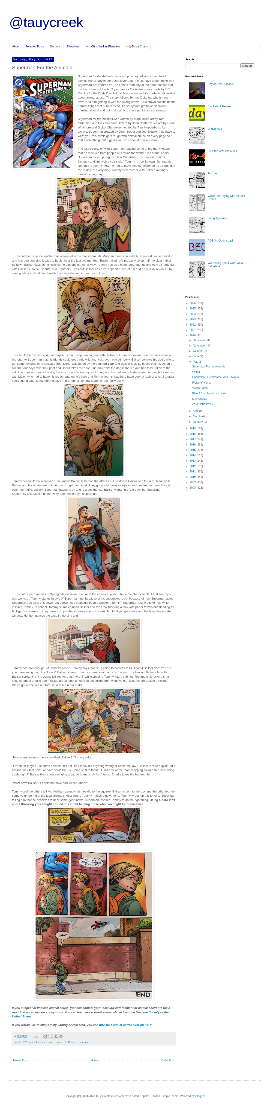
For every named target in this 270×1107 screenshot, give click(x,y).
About (15, 46)
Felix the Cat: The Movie (223, 151)
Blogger (200, 1096)
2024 (193, 314)
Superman (83, 1042)
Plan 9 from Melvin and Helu (209, 393)
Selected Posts (34, 46)
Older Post (167, 1060)
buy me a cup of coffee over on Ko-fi (125, 1025)
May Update (199, 398)
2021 (193, 330)
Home (94, 1060)
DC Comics (70, 1042)
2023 (193, 319)
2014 (193, 455)
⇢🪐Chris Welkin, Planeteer (102, 46)
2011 (193, 471)
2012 (193, 466)
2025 (193, 308)
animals (34, 1042)
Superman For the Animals (208, 366)
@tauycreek (46, 22)
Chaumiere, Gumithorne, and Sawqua (215, 377)
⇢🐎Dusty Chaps (137, 46)
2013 (193, 460)
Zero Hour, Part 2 (202, 404)
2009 (193, 482)
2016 (193, 444)
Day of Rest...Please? (221, 84)
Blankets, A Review (219, 106)
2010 (193, 476)
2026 (193, 303)
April (196, 411)
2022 (193, 324)
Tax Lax (212, 173)
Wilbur (196, 371)
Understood (215, 128)
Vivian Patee (200, 388)
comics (59, 1042)
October (198, 350)
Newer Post (20, 1060)
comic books (46, 1042)
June (196, 356)
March (197, 416)
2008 (193, 487)
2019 (193, 428)
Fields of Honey (201, 382)
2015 (193, 450)
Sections (55, 46)
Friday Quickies (217, 218)
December (200, 340)
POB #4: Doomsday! (220, 240)
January (198, 421)
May (196, 361)
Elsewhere (72, 46)
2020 (25, 1042)
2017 (193, 439)
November (200, 345)
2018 (193, 433)
